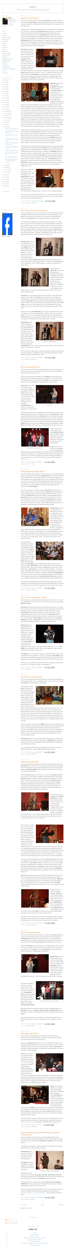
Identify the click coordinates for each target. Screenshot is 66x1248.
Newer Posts (23, 1204)
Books (3, 35)
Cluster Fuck (5, 39)
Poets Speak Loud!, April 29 (11, 156)
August (7, 120)
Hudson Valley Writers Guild (34, 1238)
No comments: (40, 201)
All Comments (11, 1223)
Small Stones (34, 1245)
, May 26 (30, 18)
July (6, 122)
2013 (5, 109)
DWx (33, 7)
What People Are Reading (8, 68)
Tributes (4, 65)
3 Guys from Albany (35, 1239)
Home (42, 1204)
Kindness (56, 646)
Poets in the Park (24, 1062)
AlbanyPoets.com (25, 459)
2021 (5, 91)
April (6, 165)
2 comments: (39, 1124)
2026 (5, 80)
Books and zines (5, 37)
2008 (5, 183)
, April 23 (40, 1134)
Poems (3, 57)
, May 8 (31, 677)
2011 (5, 177)
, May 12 (34, 597)
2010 (5, 179)
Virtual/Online (5, 66)
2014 (5, 107)
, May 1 (30, 762)
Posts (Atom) (30, 1208)
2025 (5, 82)
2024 (5, 84)
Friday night (42, 72)
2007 (5, 186)
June (6, 124)
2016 (5, 102)
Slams (33, 463)
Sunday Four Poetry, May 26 (11, 128)
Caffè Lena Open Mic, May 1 (11, 150)
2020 (5, 93)
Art (3, 33)
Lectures (4, 47)
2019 (5, 95)
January (7, 172)
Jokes (3, 45)
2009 (5, 181)
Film (3, 43)
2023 (5, 86)
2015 (5, 104)
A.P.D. (35, 1232)
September (7, 118)
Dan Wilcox (4, 212)
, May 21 (30, 367)
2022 (5, 89)
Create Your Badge (6, 236)
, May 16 (33, 471)
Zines (3, 70)
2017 (5, 100)
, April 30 (30, 932)
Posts (8, 1220)
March (6, 167)
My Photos (34, 1234)
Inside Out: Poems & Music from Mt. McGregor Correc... (11, 160)
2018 (5, 98)
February (7, 169)
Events (27, 1199)
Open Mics (28, 359)
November (7, 113)
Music (3, 49)
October (7, 115)
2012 (5, 174)
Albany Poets (35, 1236)
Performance (5, 55)
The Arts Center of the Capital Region (34, 1243)
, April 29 (29, 1033)
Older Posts (61, 1204)
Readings (34, 359)
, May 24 (34, 210)
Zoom (3, 72)
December (7, 111)
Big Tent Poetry (34, 1241)
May (6, 126)
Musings (4, 51)
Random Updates (6, 59)
